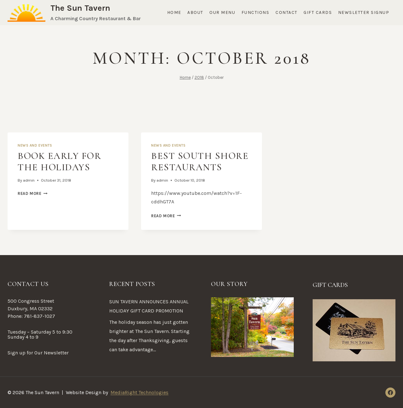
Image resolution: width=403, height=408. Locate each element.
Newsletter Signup (363, 12)
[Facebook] (390, 393)
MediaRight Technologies (139, 392)
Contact (286, 12)
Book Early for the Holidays (59, 161)
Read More (33, 193)
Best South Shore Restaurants (199, 161)
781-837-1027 (39, 316)
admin (29, 180)
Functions (255, 12)
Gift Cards (318, 12)
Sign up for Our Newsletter (38, 353)
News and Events (35, 145)
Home (174, 12)
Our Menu (222, 12)
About (195, 12)
